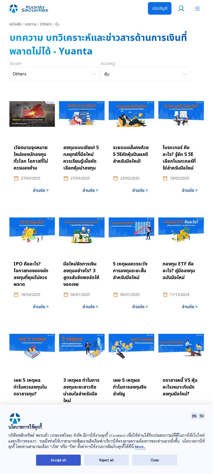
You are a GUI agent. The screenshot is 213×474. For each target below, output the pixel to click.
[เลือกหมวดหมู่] (146, 74)
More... (140, 446)
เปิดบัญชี (159, 8)
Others (46, 24)
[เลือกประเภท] (54, 74)
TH (201, 415)
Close (155, 460)
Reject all (106, 460)
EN (194, 415)
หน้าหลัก (15, 24)
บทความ (31, 24)
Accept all (58, 460)
